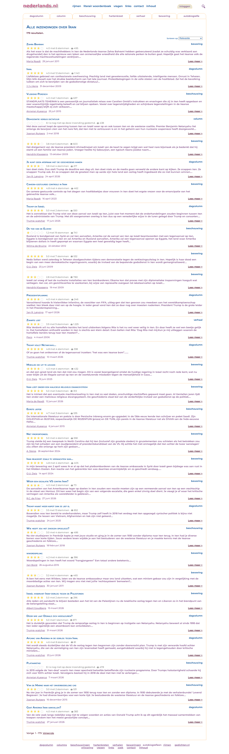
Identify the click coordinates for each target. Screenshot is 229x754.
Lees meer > (195, 61)
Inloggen (184, 6)
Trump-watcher (35, 221)
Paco (29, 337)
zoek (120, 747)
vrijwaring (87, 747)
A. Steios (31, 451)
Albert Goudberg (36, 608)
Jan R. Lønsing (34, 176)
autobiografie (191, 16)
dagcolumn (36, 16)
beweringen (133, 745)
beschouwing (87, 16)
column (61, 16)
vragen (118, 6)
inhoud (151, 6)
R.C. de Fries (33, 498)
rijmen (76, 6)
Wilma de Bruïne (36, 246)
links (128, 6)
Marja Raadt (33, 61)
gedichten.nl (182, 745)
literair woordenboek (97, 6)
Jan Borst (31, 565)
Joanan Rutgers (35, 133)
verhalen (118, 745)
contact (139, 6)
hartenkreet (116, 16)
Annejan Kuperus (36, 111)
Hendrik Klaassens (37, 154)
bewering (164, 16)
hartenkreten (101, 745)
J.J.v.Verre (32, 86)
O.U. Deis (31, 266)
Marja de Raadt (35, 401)
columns (62, 745)
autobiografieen (152, 745)
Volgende (48, 733)
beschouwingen (80, 745)
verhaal (140, 16)
